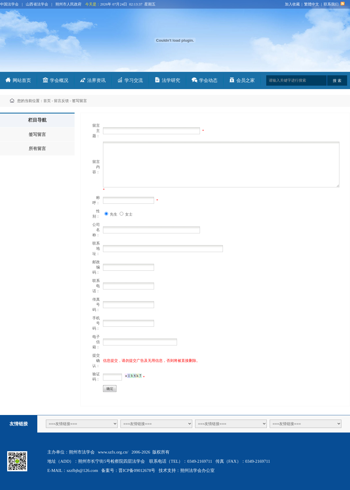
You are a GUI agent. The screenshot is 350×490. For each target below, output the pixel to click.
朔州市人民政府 (68, 4)
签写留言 (37, 134)
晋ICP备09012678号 (136, 470)
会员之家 (245, 80)
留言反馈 (61, 101)
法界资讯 (96, 80)
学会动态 (208, 80)
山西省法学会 (37, 4)
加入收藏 (292, 4)
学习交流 (134, 80)
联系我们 (331, 4)
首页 (47, 101)
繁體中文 (311, 4)
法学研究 (171, 80)
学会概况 (59, 80)
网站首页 (22, 80)
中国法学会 (9, 4)
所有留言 (37, 148)
